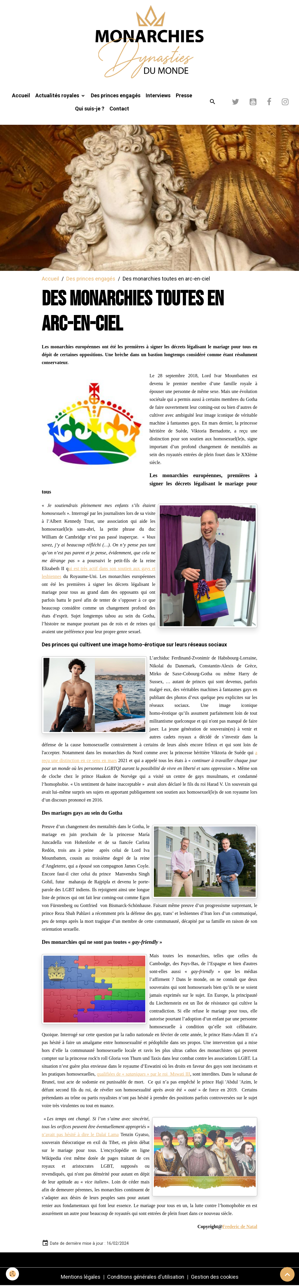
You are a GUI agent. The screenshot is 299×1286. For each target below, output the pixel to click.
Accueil (21, 95)
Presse (184, 95)
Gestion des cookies (215, 1277)
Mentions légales (80, 1277)
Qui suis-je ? (89, 108)
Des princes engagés (115, 95)
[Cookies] (12, 1273)
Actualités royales (57, 95)
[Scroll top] (287, 1274)
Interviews (158, 95)
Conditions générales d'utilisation (145, 1277)
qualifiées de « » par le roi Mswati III (143, 1074)
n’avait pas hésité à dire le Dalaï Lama (80, 1134)
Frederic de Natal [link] (239, 1226)
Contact (119, 108)
